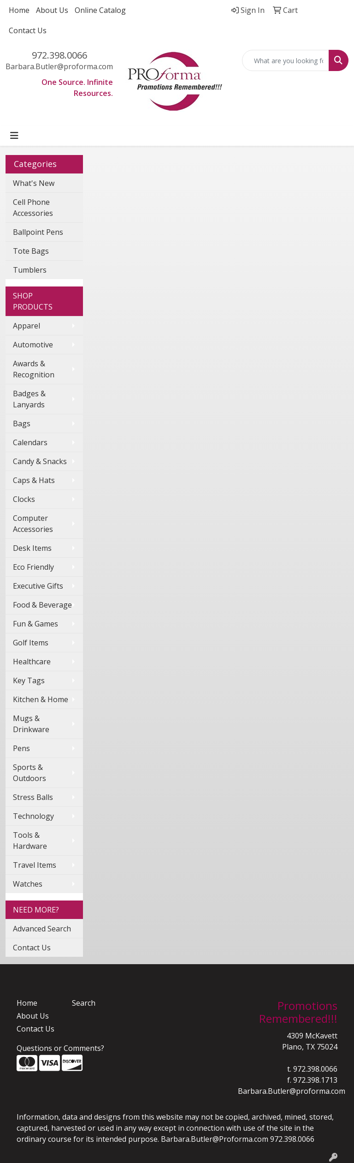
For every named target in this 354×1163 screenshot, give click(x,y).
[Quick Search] (286, 60)
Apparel (26, 326)
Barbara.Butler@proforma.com (59, 66)
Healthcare (32, 661)
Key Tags (29, 680)
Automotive (33, 345)
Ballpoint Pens (38, 232)
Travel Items (34, 865)
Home (19, 10)
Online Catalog (100, 10)
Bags (21, 423)
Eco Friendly (33, 567)
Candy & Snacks (40, 461)
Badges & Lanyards (29, 399)
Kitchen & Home (40, 699)
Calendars (30, 442)
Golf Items (30, 643)
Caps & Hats (34, 480)
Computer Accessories (33, 523)
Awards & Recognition (33, 369)
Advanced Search (42, 929)
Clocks (24, 499)
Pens (21, 748)
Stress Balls (33, 797)
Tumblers (30, 270)
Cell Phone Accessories (33, 207)
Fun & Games (35, 624)
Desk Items (32, 548)
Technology (33, 816)
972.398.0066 (59, 55)
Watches (27, 884)
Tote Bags (31, 251)
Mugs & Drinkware (31, 723)
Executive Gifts (38, 586)
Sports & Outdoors (29, 772)
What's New (33, 183)
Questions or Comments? (60, 1048)
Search (83, 1003)
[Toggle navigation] (14, 135)
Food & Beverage (42, 605)
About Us (52, 10)
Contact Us (28, 30)
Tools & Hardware (30, 840)
